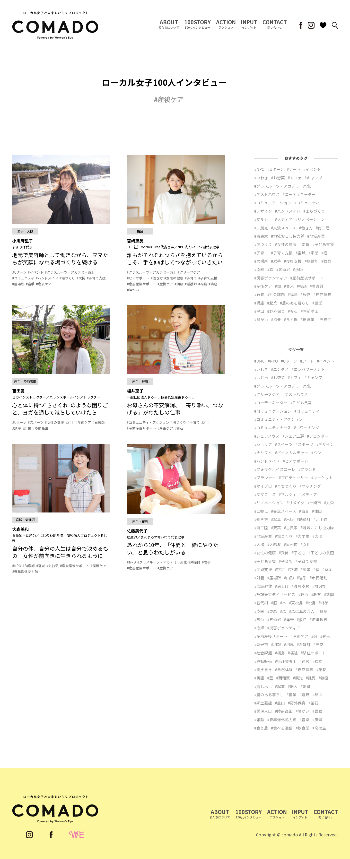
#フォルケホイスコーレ (274, 469)
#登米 (289, 286)
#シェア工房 (293, 436)
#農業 (317, 302)
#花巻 (321, 669)
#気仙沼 (283, 269)
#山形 (289, 577)
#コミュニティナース (272, 427)
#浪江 (302, 619)
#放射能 (311, 261)
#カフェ (295, 177)
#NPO (259, 169)
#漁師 (298, 269)
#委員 (304, 244)
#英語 (259, 677)
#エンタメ (280, 369)
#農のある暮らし (294, 302)
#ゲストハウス (267, 194)
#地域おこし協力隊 (287, 236)
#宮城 (301, 252)
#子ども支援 (323, 244)
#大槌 (259, 544)
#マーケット (322, 477)
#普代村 (261, 602)
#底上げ (282, 586)
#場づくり (263, 244)
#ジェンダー (318, 436)
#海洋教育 (318, 619)
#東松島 (296, 602)
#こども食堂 (301, 402)
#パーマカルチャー (291, 452)
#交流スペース (283, 227)
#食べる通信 (282, 727)
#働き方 (306, 227)
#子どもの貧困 (321, 552)
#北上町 (320, 519)
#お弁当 (261, 377)
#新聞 (329, 594)
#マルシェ (263, 219)
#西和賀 (283, 677)
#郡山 (317, 694)
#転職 (306, 686)
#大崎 (317, 536)
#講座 (259, 302)
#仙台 (304, 511)
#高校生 (324, 319)
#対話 (259, 577)
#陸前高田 (309, 311)
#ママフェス (265, 494)
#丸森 (329, 502)
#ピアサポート (295, 461)
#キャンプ (313, 177)
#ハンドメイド (287, 211)
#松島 (311, 602)
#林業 (324, 602)
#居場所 (261, 261)
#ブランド (307, 469)
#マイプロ (263, 486)
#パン (316, 452)
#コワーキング (306, 427)
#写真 (276, 519)
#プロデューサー (293, 477)
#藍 (270, 677)
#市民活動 (318, 577)
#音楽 (304, 719)
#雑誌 (259, 719)
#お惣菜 (278, 177)
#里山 (259, 311)
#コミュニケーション (272, 202)
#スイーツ (284, 444)
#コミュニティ (307, 202)
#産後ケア (263, 286)
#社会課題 (276, 294)
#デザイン (263, 211)
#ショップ (263, 444)
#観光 (298, 677)
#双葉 (276, 527)
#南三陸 (323, 227)
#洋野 (289, 619)
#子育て (261, 252)
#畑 (278, 286)
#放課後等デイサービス (274, 594)
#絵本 (317, 661)
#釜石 (293, 311)
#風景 (276, 319)
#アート (293, 169)
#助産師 (304, 519)
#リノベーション (310, 219)
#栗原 (272, 611)
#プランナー (265, 477)
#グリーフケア (267, 394)
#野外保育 (276, 311)
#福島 (293, 294)
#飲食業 (308, 319)
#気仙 (259, 619)
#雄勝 (317, 711)
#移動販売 (263, 661)
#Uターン (275, 169)
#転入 (293, 686)
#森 (270, 269)
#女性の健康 (286, 244)
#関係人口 (263, 711)
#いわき (261, 177)
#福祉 (293, 652)
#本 (283, 602)
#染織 (259, 269)
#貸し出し (263, 686)
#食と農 (291, 319)
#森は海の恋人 (302, 611)
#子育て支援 (282, 252)
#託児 (311, 677)
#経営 (306, 294)
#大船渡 (274, 544)
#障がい (261, 319)
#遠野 (304, 694)
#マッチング (310, 486)
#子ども (299, 552)
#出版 (289, 519)
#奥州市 (291, 544)
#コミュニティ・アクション (278, 419)
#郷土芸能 (263, 702)
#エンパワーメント (308, 369)
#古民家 (261, 236)
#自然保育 (304, 669)
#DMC (259, 361)
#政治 (303, 594)
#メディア (283, 219)
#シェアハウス (267, 436)
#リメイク (295, 502)
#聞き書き (263, 669)
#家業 (313, 252)
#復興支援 (293, 261)
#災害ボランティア (270, 277)
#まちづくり (314, 211)
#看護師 (317, 286)
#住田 (317, 511)
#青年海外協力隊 (282, 719)
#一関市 (314, 502)
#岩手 (276, 261)
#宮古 (280, 569)
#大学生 (302, 536)
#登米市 (261, 644)
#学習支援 (263, 569)
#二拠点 (261, 227)
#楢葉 (322, 611)
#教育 (326, 261)
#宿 (324, 252)
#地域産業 (316, 236)
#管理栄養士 (286, 661)
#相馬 (289, 644)
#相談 (302, 286)
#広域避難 (263, 586)
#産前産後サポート (307, 277)
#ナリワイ (263, 452)
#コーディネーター (299, 194)
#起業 (272, 302)
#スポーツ (304, 444)
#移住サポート (313, 652)
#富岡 (327, 569)
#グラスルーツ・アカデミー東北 (282, 186)
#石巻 (259, 294)
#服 (274, 602)
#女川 (306, 544)
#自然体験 (322, 294)
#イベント (312, 169)
